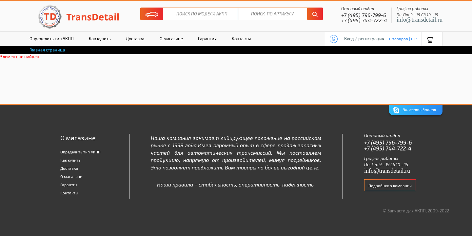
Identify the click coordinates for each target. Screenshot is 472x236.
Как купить (100, 38)
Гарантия (207, 38)
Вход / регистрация (364, 38)
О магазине (171, 38)
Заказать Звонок (414, 110)
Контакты (241, 38)
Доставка (135, 38)
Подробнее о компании (390, 185)
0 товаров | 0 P (403, 38)
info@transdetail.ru (419, 19)
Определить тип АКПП (52, 38)
